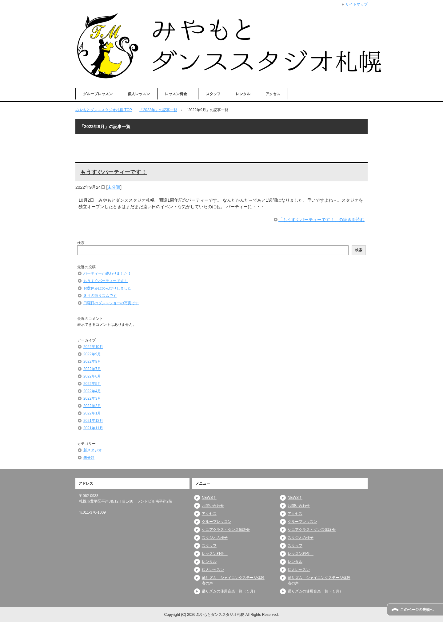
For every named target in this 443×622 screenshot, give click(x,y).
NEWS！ (209, 497)
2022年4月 (92, 391)
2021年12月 (93, 420)
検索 (81, 242)
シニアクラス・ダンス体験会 (226, 529)
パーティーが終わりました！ (107, 273)
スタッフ (213, 94)
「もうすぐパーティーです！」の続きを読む (321, 219)
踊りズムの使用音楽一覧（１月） (229, 591)
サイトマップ (356, 4)
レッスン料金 (178, 94)
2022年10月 (93, 347)
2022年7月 (92, 369)
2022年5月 (92, 384)
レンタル (243, 94)
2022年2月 (92, 406)
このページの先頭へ (416, 610)
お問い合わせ (213, 505)
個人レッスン (139, 94)
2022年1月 (92, 413)
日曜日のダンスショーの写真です (111, 303)
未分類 (113, 187)
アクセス (272, 94)
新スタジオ (92, 450)
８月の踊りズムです (100, 295)
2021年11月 (93, 428)
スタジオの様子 (215, 537)
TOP (103, 110)
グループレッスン (98, 94)
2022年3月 (92, 398)
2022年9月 (92, 354)
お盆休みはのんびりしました (107, 288)
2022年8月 (92, 361)
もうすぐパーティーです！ (113, 172)
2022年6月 (92, 376)
